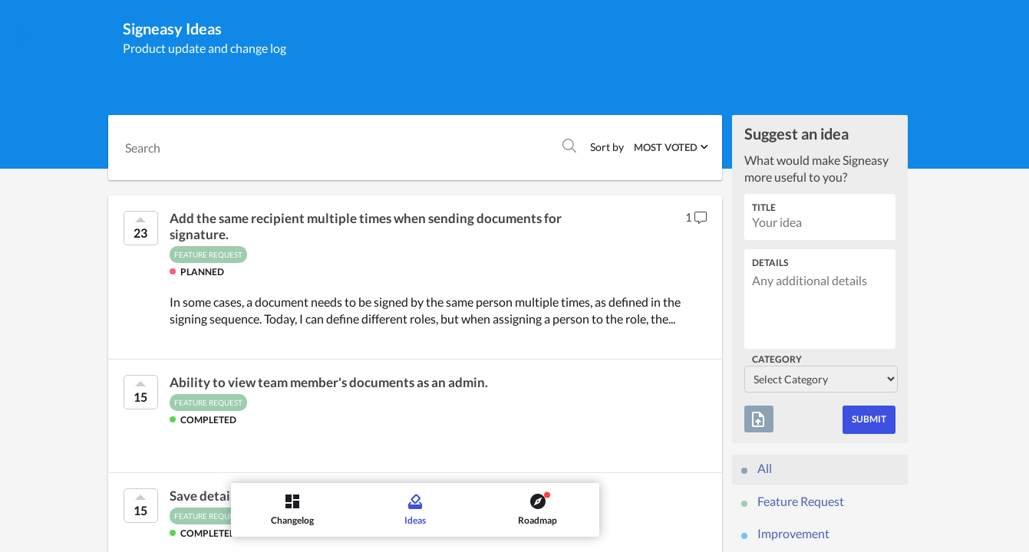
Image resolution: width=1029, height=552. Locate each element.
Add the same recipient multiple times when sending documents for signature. (366, 226)
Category (777, 359)
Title (764, 207)
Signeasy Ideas (172, 28)
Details (770, 262)
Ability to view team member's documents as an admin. (329, 382)
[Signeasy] (27, 30)
